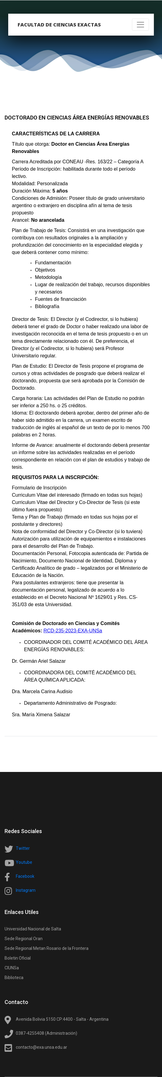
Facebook (25, 876)
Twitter (23, 848)
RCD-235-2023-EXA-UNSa (72, 630)
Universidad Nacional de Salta (33, 928)
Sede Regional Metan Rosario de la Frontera (46, 948)
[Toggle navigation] (140, 25)
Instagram (26, 890)
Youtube (24, 862)
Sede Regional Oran (24, 938)
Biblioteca (14, 977)
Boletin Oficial (18, 958)
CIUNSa (12, 967)
